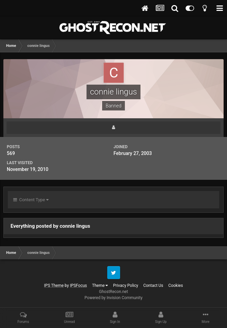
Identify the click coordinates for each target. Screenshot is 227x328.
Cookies (175, 285)
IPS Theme (54, 285)
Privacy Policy (125, 285)
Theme (100, 285)
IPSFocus (78, 285)
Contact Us (153, 285)
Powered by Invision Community (113, 297)
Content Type (31, 199)
